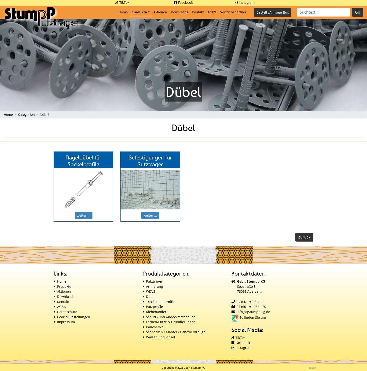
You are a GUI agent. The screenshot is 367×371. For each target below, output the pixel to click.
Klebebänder (156, 312)
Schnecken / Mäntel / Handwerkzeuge (175, 332)
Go (357, 12)
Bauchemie (155, 327)
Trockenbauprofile (160, 301)
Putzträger (154, 281)
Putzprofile (154, 306)
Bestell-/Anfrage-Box (273, 12)
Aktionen (160, 12)
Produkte (139, 12)
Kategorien (26, 114)
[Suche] (323, 12)
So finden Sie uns (249, 317)
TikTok (122, 2)
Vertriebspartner (233, 12)
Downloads (179, 12)
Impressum (66, 322)
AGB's (212, 12)
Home (124, 11)
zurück (304, 237)
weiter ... (83, 215)
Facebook (183, 2)
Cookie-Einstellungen (73, 317)
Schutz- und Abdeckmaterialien (170, 317)
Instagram (245, 2)
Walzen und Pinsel (160, 337)
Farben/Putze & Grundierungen (170, 322)
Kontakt (198, 12)
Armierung (154, 286)
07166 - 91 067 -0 (250, 301)
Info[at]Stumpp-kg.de (253, 312)
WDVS (150, 291)
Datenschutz (67, 312)
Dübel (150, 296)
